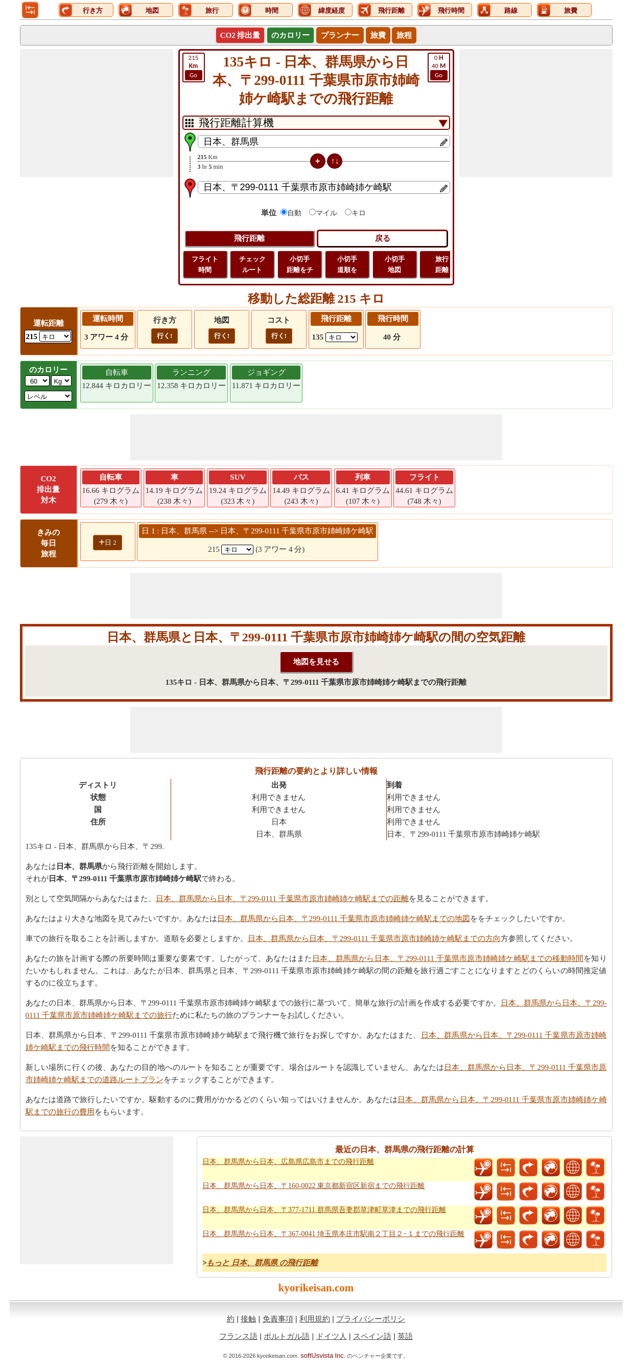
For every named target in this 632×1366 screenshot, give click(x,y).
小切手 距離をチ (300, 264)
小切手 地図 (395, 264)
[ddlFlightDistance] (341, 337)
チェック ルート (252, 264)
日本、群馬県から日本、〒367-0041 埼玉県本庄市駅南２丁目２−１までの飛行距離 (333, 1234)
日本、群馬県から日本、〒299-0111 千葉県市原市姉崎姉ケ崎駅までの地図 (343, 918)
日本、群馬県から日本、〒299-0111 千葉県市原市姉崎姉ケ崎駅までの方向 (374, 938)
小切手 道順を (347, 264)
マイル (326, 213)
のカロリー (290, 35)
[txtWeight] (37, 380)
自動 (294, 213)
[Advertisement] (96, 113)
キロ (359, 213)
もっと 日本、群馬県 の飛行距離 (262, 1263)
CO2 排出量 (240, 35)
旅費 (378, 35)
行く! (164, 336)
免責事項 (278, 1318)
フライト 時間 (205, 264)
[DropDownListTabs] (316, 123)
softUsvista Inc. (322, 1355)
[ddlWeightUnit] (61, 380)
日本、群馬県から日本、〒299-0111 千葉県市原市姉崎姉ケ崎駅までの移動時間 (447, 958)
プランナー (340, 35)
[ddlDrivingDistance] (55, 336)
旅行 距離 (442, 264)
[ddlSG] (49, 396)
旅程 (404, 35)
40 (439, 67)
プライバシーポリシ (370, 1318)
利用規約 (314, 1318)
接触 (248, 1318)
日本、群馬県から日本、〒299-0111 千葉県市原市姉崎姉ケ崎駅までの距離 (282, 898)
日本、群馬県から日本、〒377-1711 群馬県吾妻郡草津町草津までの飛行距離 (324, 1210)
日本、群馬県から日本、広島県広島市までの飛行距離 (288, 1162)
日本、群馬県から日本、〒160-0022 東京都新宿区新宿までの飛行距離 (313, 1186)
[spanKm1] (237, 549)
